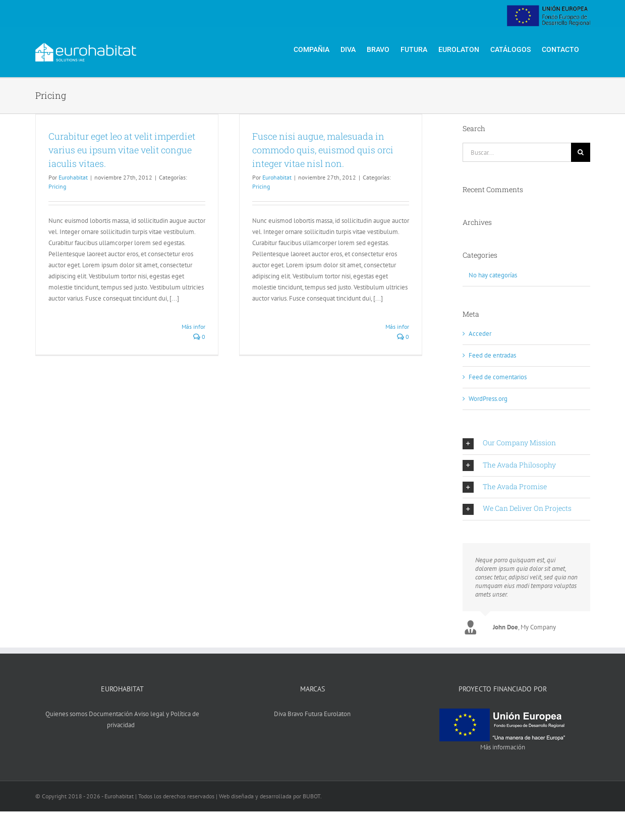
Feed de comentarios (498, 377)
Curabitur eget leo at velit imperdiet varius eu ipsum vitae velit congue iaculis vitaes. (121, 149)
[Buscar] (580, 152)
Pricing (57, 186)
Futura (313, 714)
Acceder (480, 333)
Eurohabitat (73, 177)
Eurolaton (337, 714)
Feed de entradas (492, 355)
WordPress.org (488, 398)
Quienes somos (66, 714)
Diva (280, 714)
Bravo (295, 714)
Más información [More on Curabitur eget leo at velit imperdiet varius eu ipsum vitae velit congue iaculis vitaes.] (203, 326)
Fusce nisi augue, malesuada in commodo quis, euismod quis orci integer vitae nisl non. (322, 149)
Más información (502, 747)
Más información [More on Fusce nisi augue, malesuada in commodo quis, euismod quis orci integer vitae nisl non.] (406, 326)
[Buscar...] (517, 152)
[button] (526, 443)
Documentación (111, 714)
